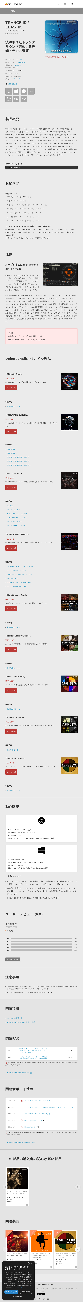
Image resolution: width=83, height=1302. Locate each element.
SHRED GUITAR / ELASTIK (17, 518)
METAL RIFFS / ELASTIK (16, 526)
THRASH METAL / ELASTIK (17, 514)
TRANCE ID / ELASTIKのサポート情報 (21, 1022)
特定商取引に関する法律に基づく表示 (39, 1288)
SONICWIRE (13, 4)
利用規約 (61, 1288)
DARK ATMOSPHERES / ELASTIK (19, 574)
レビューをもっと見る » (12, 959)
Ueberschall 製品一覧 (14, 1018)
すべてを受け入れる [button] (11, 1292)
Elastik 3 (18, 65)
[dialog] (18, 1280)
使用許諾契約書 (11, 84)
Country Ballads (37, 1260)
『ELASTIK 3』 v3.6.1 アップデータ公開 (37, 1114)
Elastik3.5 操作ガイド (31, 1127)
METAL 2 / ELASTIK (14, 522)
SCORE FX (11, 449)
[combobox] (29, 1263)
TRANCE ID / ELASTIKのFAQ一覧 (19, 1073)
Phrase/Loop (21, 62)
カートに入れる (11, 388)
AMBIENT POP (12, 578)
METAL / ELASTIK (13, 510)
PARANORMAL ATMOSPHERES (19, 582)
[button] (77, 1249)
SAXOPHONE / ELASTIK (15, 1197)
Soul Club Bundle (61, 1260)
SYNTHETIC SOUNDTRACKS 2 (18, 461)
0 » (21, 33)
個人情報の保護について (71, 1288)
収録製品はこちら (13, 406)
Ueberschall (16, 79)
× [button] (31, 1263)
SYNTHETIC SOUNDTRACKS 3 (18, 465)
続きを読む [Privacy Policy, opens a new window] (20, 1288)
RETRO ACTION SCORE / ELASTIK (20, 567)
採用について (41, 1291)
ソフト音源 (18, 59)
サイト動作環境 (53, 1288)
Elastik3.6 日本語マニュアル (33, 1120)
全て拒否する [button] (26, 1292)
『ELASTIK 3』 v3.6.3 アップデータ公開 (37, 1101)
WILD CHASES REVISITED (17, 586)
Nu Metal (10, 506)
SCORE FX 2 (12, 453)
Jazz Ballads (11, 1260)
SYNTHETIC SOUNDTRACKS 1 (18, 457)
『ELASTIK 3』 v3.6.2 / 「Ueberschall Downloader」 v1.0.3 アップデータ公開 (48, 1107)
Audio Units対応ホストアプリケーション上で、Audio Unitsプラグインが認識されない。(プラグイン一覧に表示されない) (34, 1050)
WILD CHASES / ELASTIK (16, 571)
